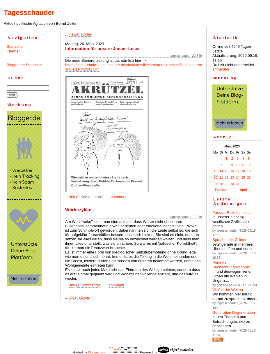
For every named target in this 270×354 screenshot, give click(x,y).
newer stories (80, 34)
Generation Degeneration (233, 312)
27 (215, 184)
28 (221, 184)
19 (249, 171)
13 (215, 171)
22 (226, 177)
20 (215, 177)
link (72, 197)
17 (237, 171)
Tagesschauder (29, 12)
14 (221, 171)
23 (232, 177)
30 (232, 184)
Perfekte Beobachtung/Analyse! (231, 264)
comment (118, 197)
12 (249, 165)
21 (221, 177)
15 (226, 171)
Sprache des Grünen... (231, 239)
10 (237, 165)
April (243, 189)
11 (243, 165)
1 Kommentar (88, 285)
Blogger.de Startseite (24, 65)
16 (232, 171)
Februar (221, 189)
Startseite (15, 46)
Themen (14, 51)
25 (243, 177)
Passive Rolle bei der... (231, 212)
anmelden (220, 69)
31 (237, 184)
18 (243, 171)
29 (226, 184)
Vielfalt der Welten (227, 290)
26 (249, 177)
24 (237, 177)
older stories (79, 297)
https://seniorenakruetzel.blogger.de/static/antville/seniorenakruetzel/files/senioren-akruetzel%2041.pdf (134, 67)
